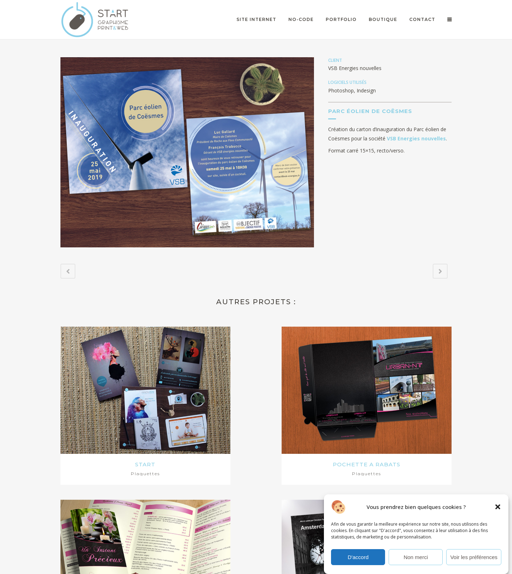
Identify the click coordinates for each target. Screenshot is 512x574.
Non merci (416, 559)
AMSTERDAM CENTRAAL (405, 406)
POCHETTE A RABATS (206, 406)
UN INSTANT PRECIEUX (306, 406)
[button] (497, 509)
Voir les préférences (473, 559)
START (106, 406)
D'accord (358, 559)
